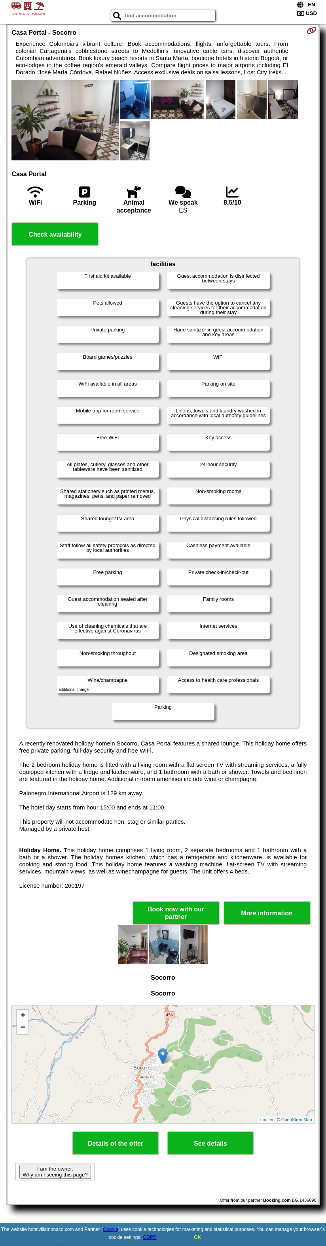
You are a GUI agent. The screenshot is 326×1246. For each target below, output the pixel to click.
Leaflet (266, 1119)
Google (110, 1229)
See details (210, 1143)
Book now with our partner (176, 913)
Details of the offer (115, 1143)
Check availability (55, 234)
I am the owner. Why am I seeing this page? (55, 1172)
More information (267, 913)
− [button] (22, 1028)
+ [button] (22, 1016)
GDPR (150, 1237)
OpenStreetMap (296, 1119)
